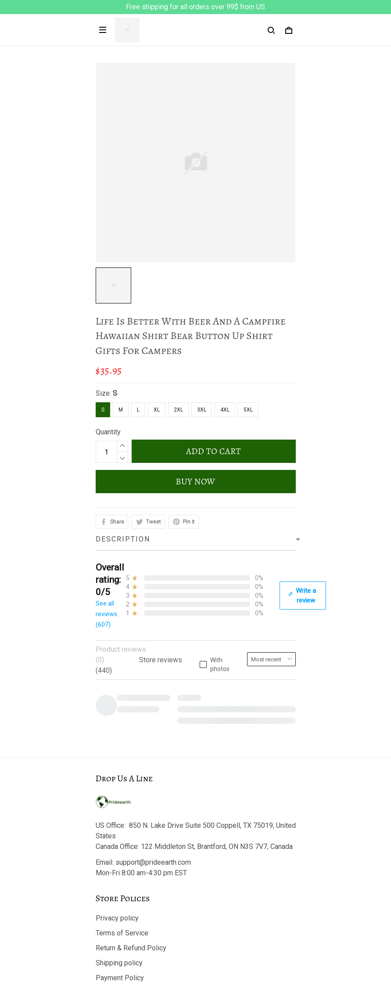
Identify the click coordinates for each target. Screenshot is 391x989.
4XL (225, 410)
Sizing (105, 910)
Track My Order (119, 880)
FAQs (104, 895)
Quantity (108, 432)
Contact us (112, 865)
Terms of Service (122, 744)
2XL (178, 410)
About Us (110, 850)
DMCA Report (195, 949)
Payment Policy (120, 788)
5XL (248, 410)
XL (157, 410)
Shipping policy (119, 773)
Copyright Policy (121, 803)
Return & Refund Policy (131, 758)
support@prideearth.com (153, 673)
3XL (201, 410)
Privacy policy (117, 729)
